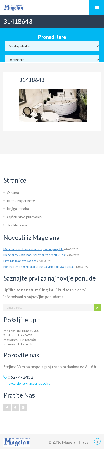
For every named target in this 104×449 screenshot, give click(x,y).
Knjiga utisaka (18, 208)
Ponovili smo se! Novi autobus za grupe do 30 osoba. (38, 266)
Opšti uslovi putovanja (24, 217)
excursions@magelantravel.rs (29, 383)
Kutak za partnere (21, 200)
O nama (13, 192)
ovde (35, 330)
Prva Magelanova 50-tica (20, 261)
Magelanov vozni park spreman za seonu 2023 (34, 255)
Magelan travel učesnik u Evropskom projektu (33, 249)
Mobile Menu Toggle (96, 7)
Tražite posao (17, 225)
